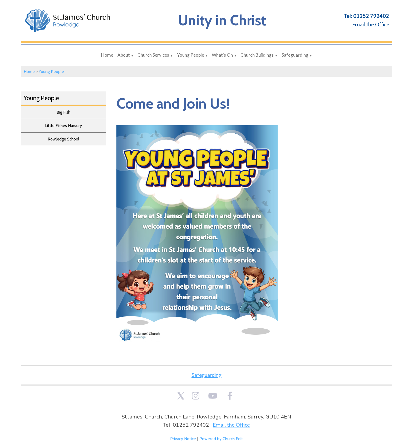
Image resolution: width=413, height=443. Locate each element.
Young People (190, 55)
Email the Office (231, 425)
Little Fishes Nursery (63, 125)
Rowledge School (63, 139)
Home (107, 55)
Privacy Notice (183, 438)
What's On (222, 55)
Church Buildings (257, 55)
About (123, 55)
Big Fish (63, 112)
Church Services (153, 55)
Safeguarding (295, 55)
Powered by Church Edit (221, 438)
